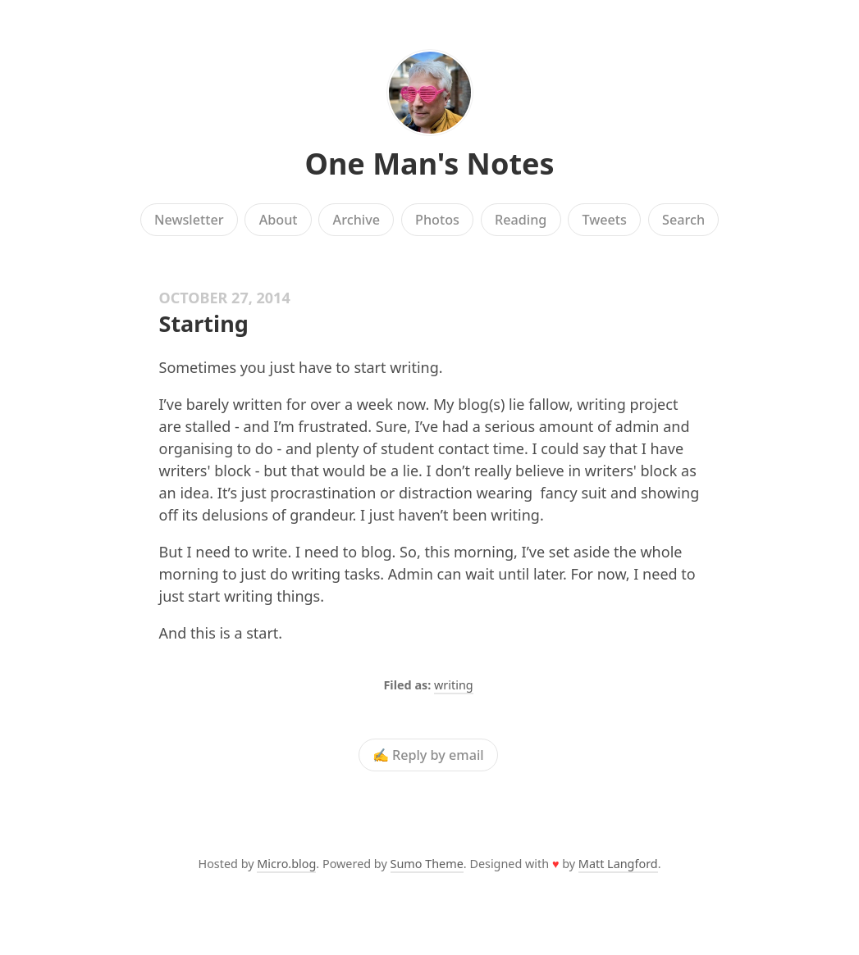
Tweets (604, 220)
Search (683, 220)
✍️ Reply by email (428, 755)
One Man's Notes (429, 163)
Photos (437, 220)
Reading (520, 220)
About (278, 220)
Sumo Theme (427, 863)
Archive (356, 220)
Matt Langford (618, 863)
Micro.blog (286, 863)
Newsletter (189, 220)
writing (453, 685)
